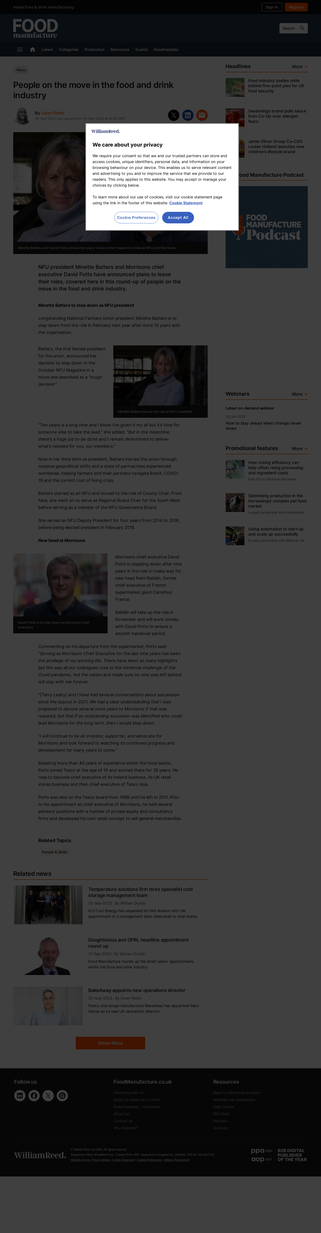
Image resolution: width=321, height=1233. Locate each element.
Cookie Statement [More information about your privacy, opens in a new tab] (186, 203)
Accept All (178, 217)
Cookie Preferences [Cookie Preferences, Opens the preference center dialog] (136, 217)
